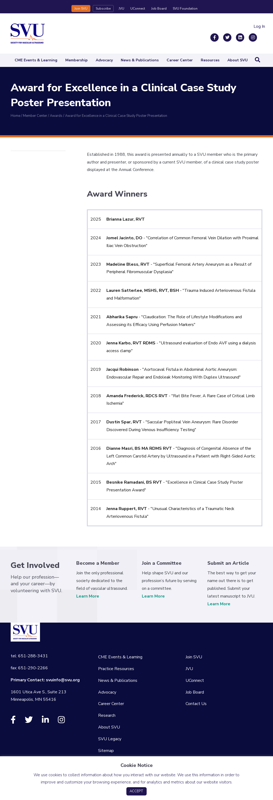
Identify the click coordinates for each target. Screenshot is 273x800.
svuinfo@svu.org (63, 680)
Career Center (180, 60)
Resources (210, 60)
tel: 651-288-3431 (29, 656)
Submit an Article (228, 563)
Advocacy (104, 60)
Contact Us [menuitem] (196, 704)
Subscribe (103, 8)
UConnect (137, 8)
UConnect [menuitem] (195, 680)
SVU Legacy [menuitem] (109, 739)
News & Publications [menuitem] (117, 680)
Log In (259, 26)
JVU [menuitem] (189, 669)
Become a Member (97, 563)
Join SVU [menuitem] (194, 657)
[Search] (257, 60)
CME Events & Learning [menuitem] (120, 657)
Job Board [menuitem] (195, 692)
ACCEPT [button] (136, 791)
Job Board (159, 8)
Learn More (87, 596)
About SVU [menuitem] (109, 727)
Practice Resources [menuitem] (116, 669)
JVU (121, 8)
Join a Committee (162, 563)
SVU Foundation (185, 8)
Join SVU (80, 8)
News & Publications (140, 60)
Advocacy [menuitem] (107, 692)
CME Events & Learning (36, 60)
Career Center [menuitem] (111, 704)
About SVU (237, 60)
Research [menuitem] (106, 715)
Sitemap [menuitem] (106, 751)
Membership (76, 60)
